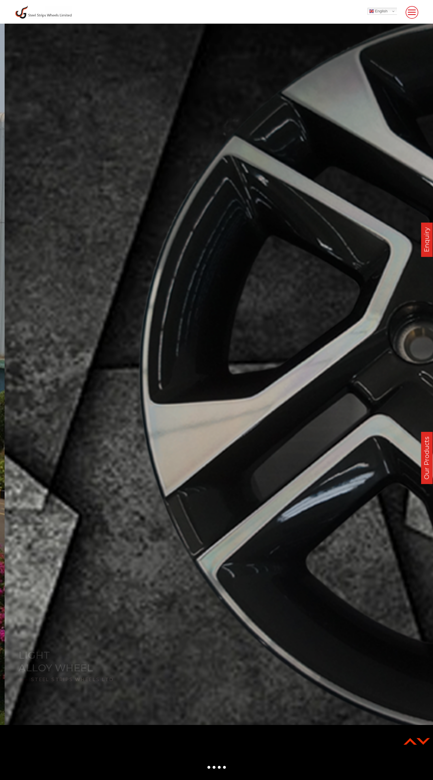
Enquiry (427, 239)
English (378, 11)
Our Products (427, 458)
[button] (208, 767)
